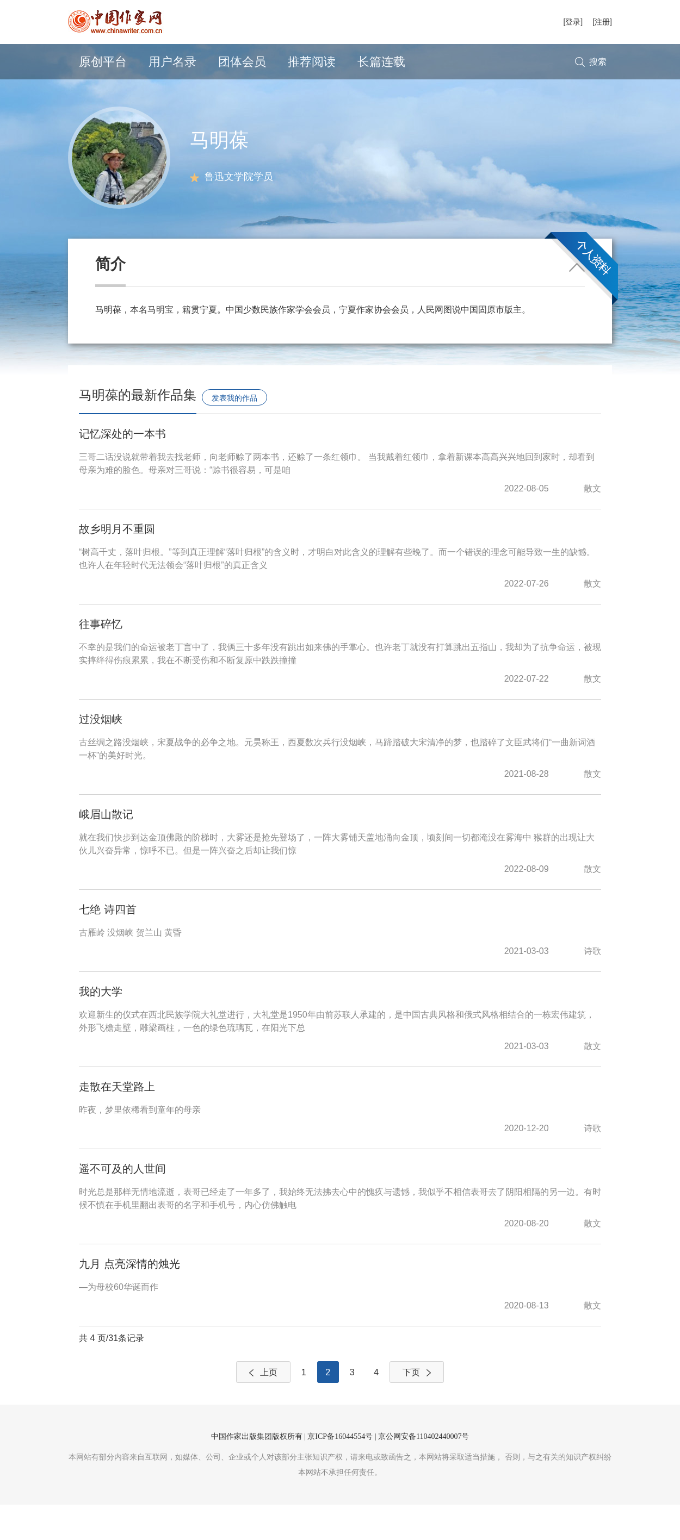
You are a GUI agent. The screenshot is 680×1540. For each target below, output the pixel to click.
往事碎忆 (100, 659)
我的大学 (100, 1027)
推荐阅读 (312, 61)
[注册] (602, 21)
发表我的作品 (234, 433)
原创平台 (103, 61)
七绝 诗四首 (108, 945)
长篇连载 (381, 61)
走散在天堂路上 (117, 1122)
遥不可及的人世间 (122, 1204)
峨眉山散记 (106, 850)
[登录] (573, 21)
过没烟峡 (100, 754)
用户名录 (172, 61)
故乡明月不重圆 (117, 564)
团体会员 (242, 61)
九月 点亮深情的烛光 (129, 1299)
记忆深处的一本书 (122, 469)
